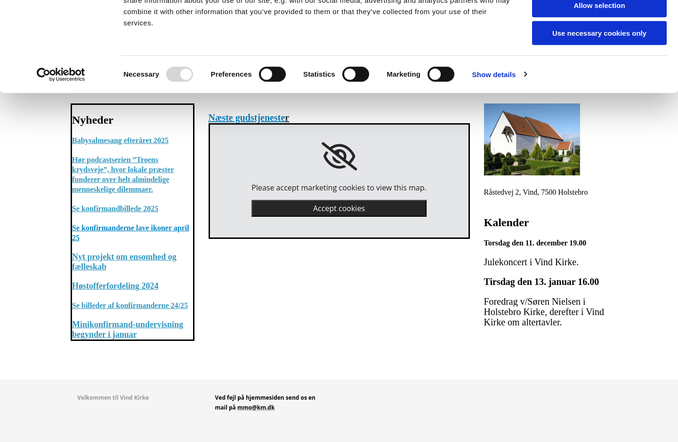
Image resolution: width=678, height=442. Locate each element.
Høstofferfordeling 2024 (115, 286)
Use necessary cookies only (599, 78)
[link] (339, 156)
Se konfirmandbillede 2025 (115, 209)
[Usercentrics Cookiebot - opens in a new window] (61, 120)
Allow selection (599, 51)
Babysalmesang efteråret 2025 (120, 140)
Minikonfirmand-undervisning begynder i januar (127, 329)
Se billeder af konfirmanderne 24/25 (130, 305)
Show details (494, 120)
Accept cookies (339, 208)
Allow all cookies (599, 23)
